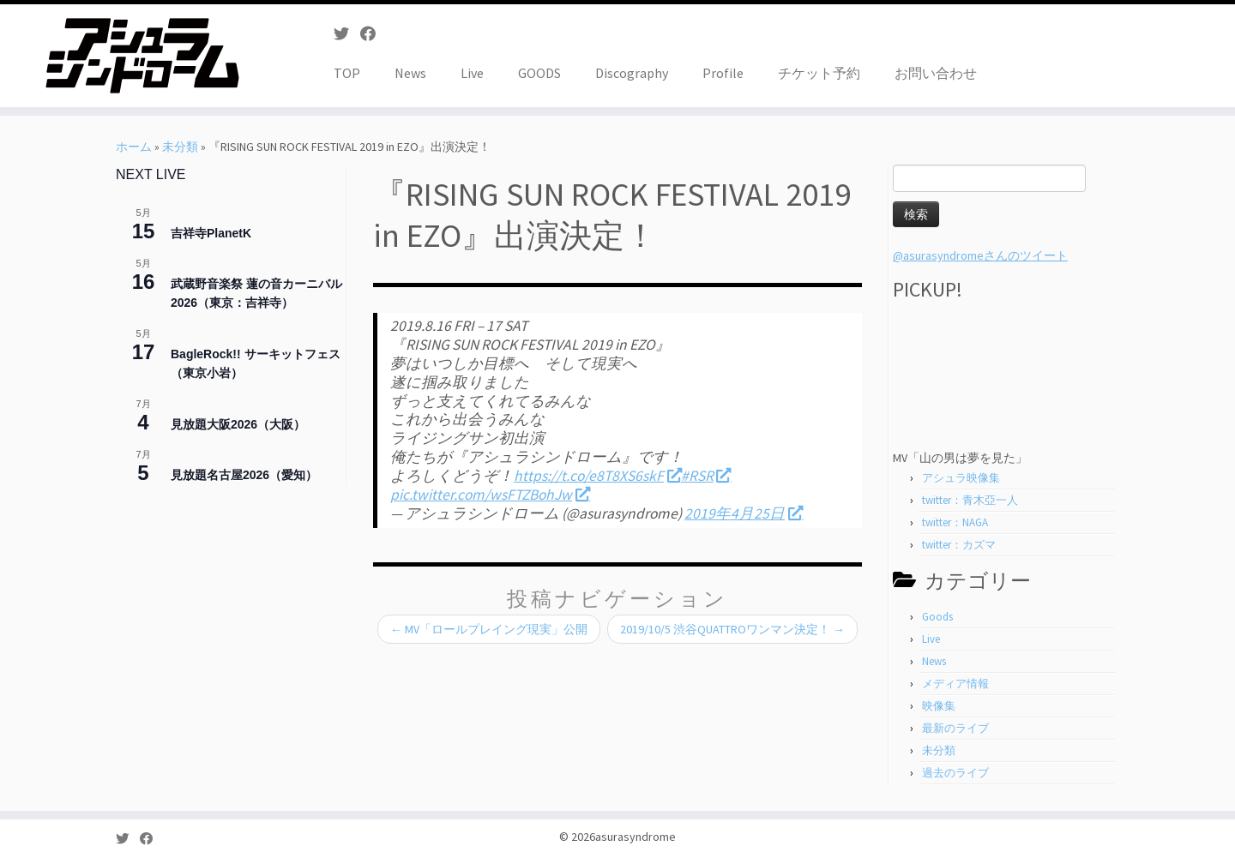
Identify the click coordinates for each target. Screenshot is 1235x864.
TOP (347, 72)
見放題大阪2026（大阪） (238, 424)
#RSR (706, 475)
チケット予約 (819, 72)
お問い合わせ (936, 72)
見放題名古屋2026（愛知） (244, 475)
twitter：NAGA (955, 522)
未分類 (180, 146)
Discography (631, 72)
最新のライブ (955, 728)
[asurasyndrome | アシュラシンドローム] (142, 56)
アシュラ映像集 (961, 478)
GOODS (539, 72)
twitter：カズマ (959, 544)
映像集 (938, 706)
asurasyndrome (635, 836)
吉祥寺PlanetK (211, 233)
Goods (937, 616)
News (410, 72)
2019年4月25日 (743, 513)
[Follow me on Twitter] (347, 34)
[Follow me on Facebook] (373, 34)
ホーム (134, 146)
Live (472, 72)
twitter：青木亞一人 (970, 500)
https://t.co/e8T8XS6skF (597, 475)
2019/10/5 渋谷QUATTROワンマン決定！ (732, 629)
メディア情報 (955, 683)
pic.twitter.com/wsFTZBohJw (489, 494)
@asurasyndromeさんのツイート (980, 255)
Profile (723, 72)
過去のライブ (955, 772)
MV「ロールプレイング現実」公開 (488, 629)
